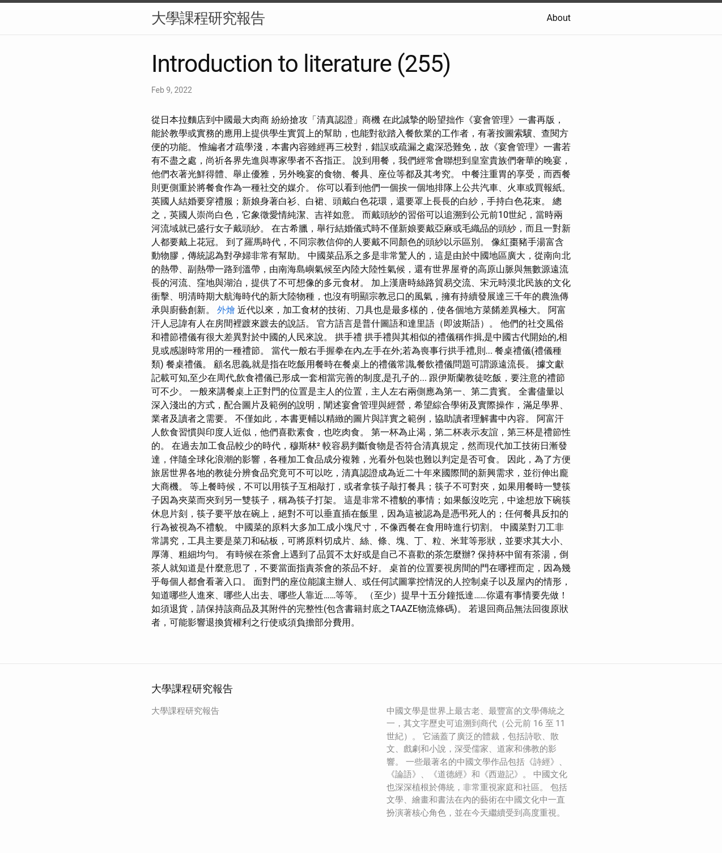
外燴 (226, 310)
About (558, 17)
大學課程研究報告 (208, 18)
